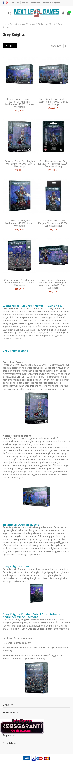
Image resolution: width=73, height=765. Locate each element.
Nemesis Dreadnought (17, 435)
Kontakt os (35, 2)
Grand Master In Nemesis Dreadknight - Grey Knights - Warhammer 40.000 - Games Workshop (53, 284)
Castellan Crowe (13, 362)
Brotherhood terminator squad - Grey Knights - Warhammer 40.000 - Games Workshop (19, 103)
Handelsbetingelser (51, 2)
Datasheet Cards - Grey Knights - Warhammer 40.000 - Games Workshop (53, 223)
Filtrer (9, 45)
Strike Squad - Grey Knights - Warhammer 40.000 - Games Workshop (53, 102)
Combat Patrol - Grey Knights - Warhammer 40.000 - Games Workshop (19, 283)
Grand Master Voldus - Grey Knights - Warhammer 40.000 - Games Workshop (53, 164)
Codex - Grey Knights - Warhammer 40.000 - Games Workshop (19, 223)
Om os (25, 2)
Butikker (15, 2)
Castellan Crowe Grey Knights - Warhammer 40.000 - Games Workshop (19, 164)
